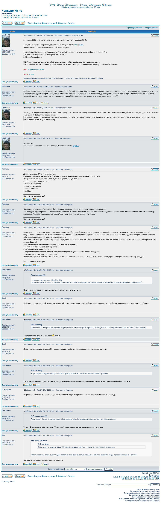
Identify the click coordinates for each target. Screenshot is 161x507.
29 (24, 17)
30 (27, 17)
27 (19, 17)
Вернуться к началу (10, 82)
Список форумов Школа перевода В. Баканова (47, 23)
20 (46, 15)
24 (11, 17)
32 (32, 17)
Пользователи (71, 5)
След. (36, 17)
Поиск (60, 5)
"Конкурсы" (78, 45)
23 (8, 17)
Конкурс (71, 23)
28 (21, 17)
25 (13, 17)
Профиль (107, 5)
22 (5, 17)
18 (41, 15)
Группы (83, 5)
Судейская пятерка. (36, 69)
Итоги (31, 74)
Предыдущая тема (134, 28)
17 (38, 15)
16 (35, 15)
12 (24, 15)
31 (30, 17)
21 (2, 17)
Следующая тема (151, 28)
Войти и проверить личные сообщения (77, 7)
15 (32, 15)
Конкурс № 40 (12, 10)
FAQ (52, 5)
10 (19, 15)
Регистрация (95, 5)
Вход (97, 7)
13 (27, 15)
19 (43, 15)
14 (30, 15)
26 (16, 17)
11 (21, 15)
